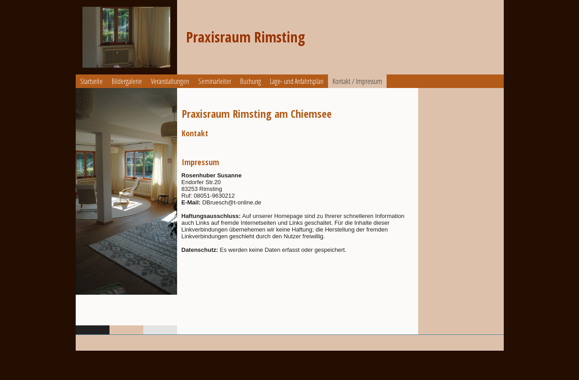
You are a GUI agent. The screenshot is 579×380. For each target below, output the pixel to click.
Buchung (250, 81)
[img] (126, 37)
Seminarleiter (214, 81)
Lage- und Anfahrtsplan (297, 81)
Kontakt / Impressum (357, 81)
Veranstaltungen (170, 81)
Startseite (91, 81)
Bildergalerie (127, 81)
